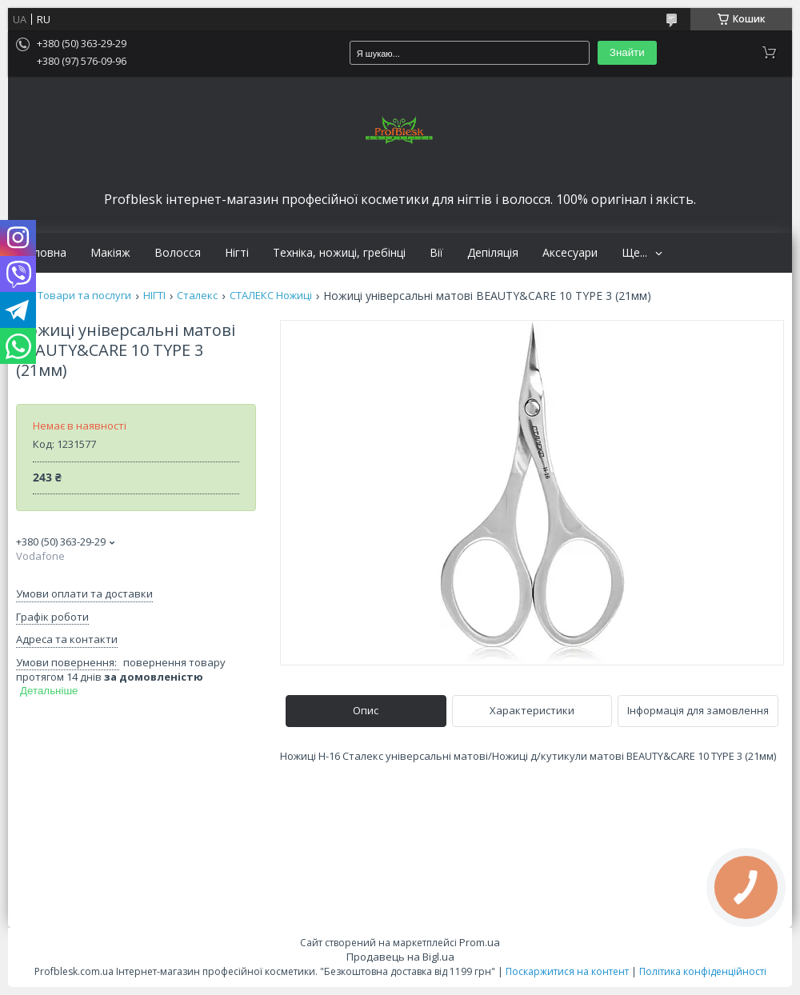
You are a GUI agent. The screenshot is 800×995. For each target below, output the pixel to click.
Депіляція (492, 253)
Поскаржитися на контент (567, 971)
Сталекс (197, 295)
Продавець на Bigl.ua (400, 956)
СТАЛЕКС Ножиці (271, 295)
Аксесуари (570, 253)
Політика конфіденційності (702, 971)
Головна (43, 253)
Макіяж (110, 253)
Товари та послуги (84, 295)
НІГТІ (154, 295)
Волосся (177, 253)
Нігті (237, 253)
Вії (436, 253)
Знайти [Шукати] (627, 52)
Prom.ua (479, 942)
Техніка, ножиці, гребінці (339, 253)
